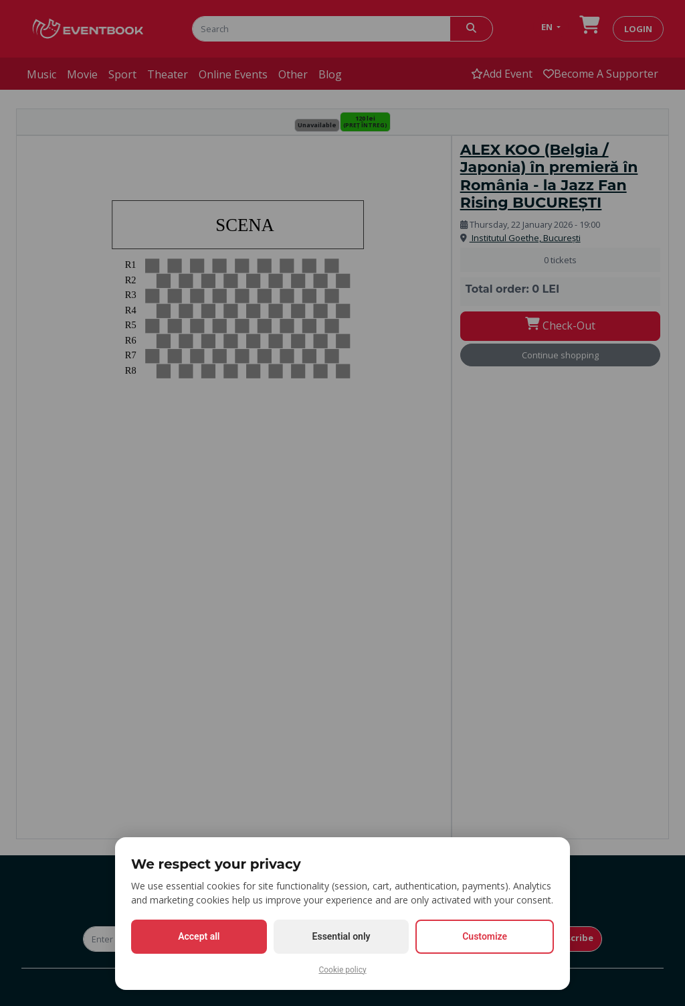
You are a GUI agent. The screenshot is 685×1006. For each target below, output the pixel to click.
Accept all (198, 936)
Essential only (341, 936)
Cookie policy (342, 970)
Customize (484, 936)
